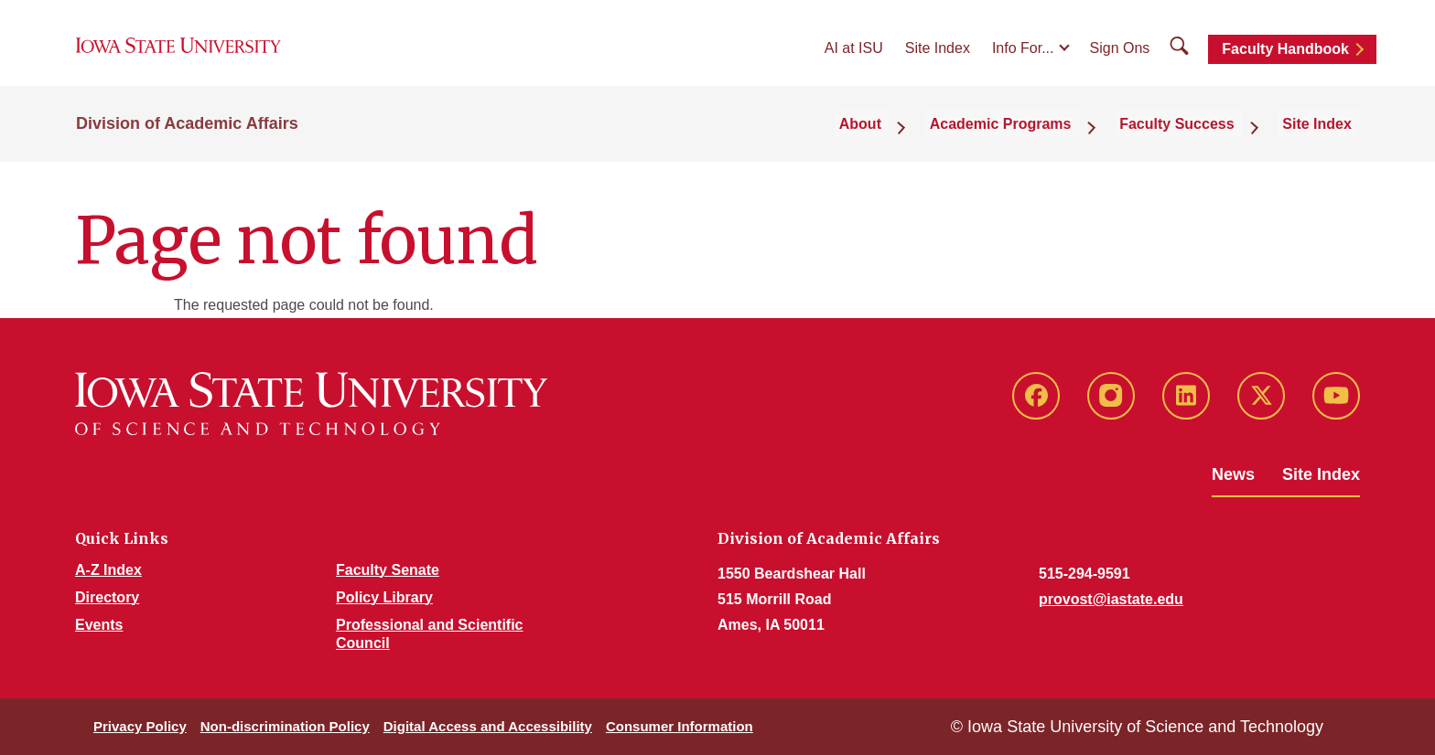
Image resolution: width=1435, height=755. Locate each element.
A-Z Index (108, 570)
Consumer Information (679, 726)
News (1233, 474)
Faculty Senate (387, 570)
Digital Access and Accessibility (487, 726)
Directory (107, 597)
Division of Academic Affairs (187, 139)
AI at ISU (854, 56)
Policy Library (384, 597)
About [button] (902, 138)
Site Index (937, 56)
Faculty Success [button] (1195, 138)
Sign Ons (1120, 56)
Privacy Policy (140, 726)
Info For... (1023, 56)
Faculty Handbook (1285, 57)
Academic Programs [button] (1031, 138)
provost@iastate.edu (1111, 599)
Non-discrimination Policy (285, 726)
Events (99, 625)
